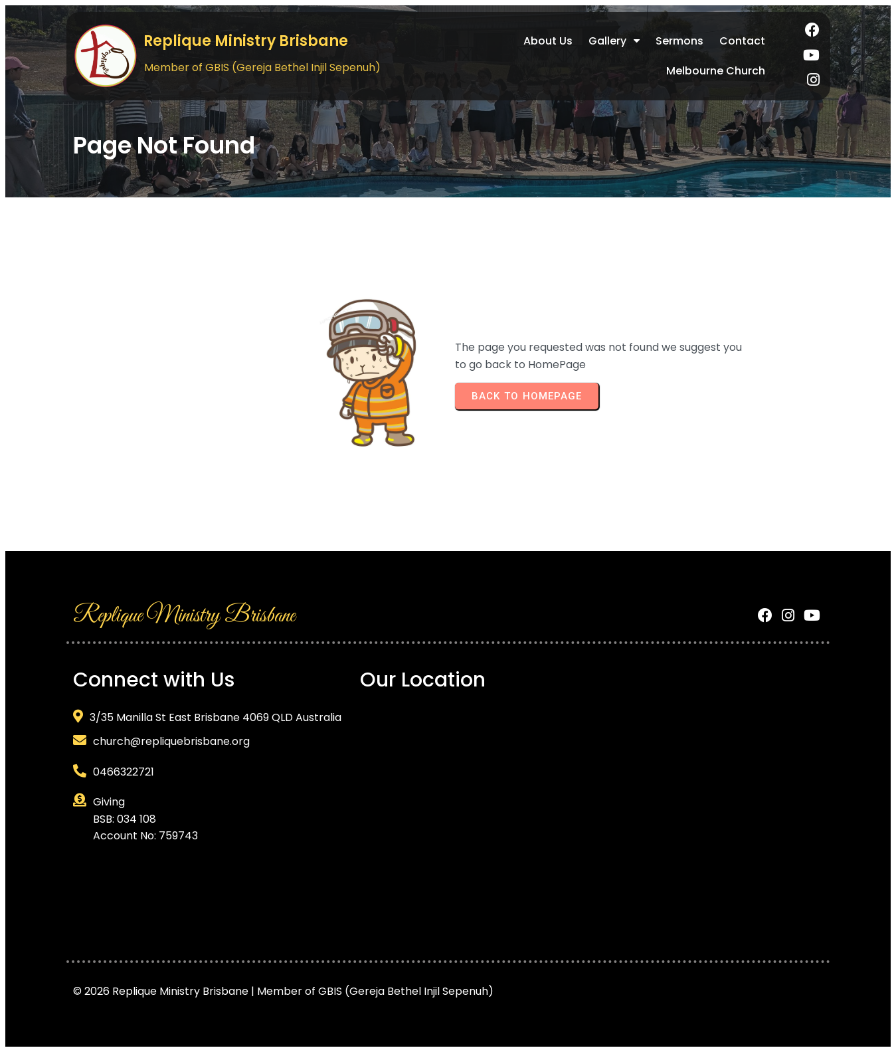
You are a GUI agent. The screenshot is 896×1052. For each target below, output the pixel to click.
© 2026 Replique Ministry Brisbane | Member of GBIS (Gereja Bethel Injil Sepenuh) (283, 991)
